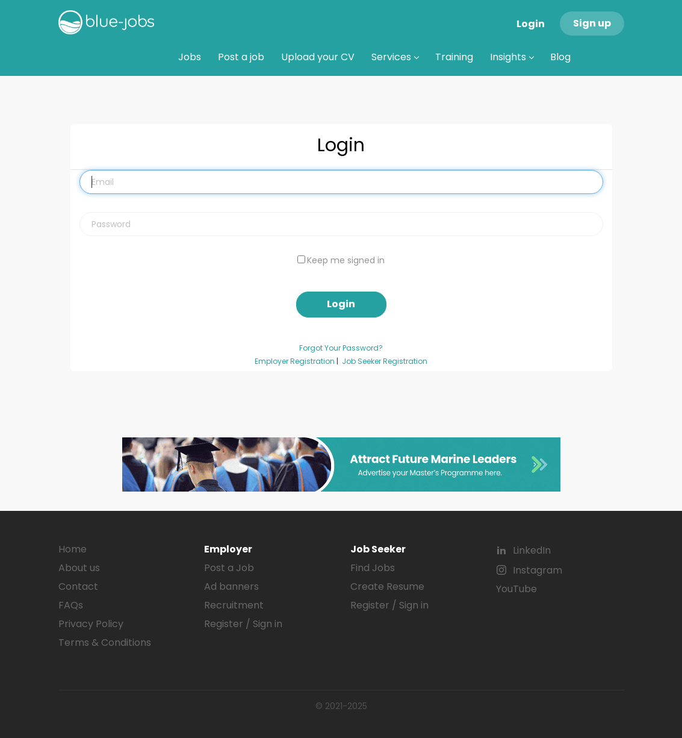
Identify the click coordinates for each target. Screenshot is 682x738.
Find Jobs (372, 568)
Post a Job (229, 568)
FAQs (70, 605)
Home (72, 549)
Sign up (592, 23)
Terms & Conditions (104, 642)
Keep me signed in (346, 260)
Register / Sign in (243, 624)
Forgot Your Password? (341, 348)
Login (530, 24)
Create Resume (387, 586)
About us (79, 568)
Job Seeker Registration (384, 361)
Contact (78, 586)
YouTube (516, 589)
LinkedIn (532, 550)
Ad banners (231, 586)
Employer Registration (295, 361)
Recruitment (234, 605)
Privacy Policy (90, 624)
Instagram (537, 570)
